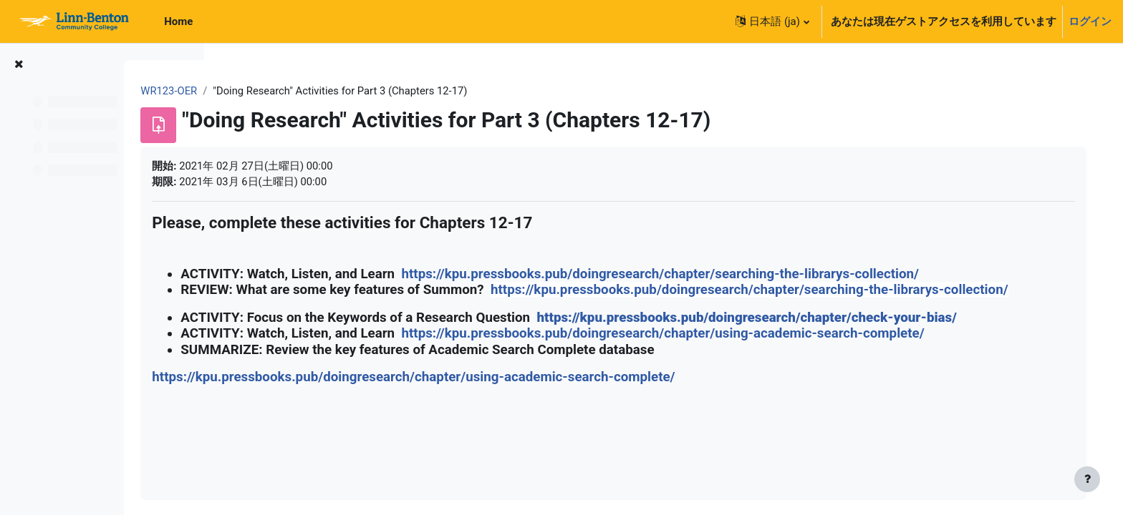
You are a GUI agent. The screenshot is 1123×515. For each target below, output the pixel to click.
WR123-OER (260, 90)
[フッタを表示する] (1087, 479)
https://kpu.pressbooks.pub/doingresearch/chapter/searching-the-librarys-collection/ (752, 275)
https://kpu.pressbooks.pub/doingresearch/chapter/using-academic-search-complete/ (754, 350)
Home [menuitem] (178, 21)
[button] (772, 21)
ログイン (1090, 21)
